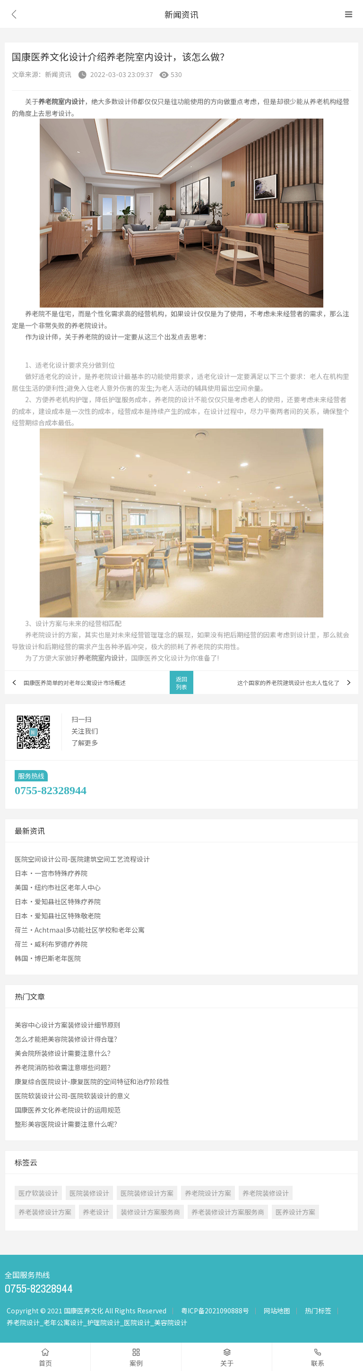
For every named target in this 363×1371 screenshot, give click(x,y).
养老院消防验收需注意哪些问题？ (64, 1067)
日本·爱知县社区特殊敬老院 (58, 915)
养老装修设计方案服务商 (227, 1212)
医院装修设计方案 (147, 1193)
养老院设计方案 (208, 1193)
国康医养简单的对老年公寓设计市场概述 (75, 682)
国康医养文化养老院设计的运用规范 (68, 1109)
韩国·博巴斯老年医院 (48, 958)
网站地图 (277, 1310)
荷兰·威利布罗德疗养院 (51, 944)
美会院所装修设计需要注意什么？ (64, 1053)
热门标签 (318, 1310)
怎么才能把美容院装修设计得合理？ (68, 1039)
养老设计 (96, 1212)
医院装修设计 (89, 1193)
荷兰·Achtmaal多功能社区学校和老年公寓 (80, 929)
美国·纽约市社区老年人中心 (58, 887)
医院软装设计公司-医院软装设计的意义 (72, 1095)
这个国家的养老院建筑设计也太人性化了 (288, 682)
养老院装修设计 (265, 1193)
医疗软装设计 (38, 1193)
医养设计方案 (295, 1212)
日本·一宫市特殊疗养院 (51, 873)
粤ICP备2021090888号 (215, 1310)
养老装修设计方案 (44, 1212)
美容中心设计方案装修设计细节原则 (68, 1024)
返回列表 (181, 683)
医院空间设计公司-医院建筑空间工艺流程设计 (82, 859)
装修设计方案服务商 (150, 1212)
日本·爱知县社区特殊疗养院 (58, 901)
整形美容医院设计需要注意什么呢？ (68, 1124)
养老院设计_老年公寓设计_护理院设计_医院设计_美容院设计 (97, 1322)
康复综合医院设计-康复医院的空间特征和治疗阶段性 (92, 1081)
